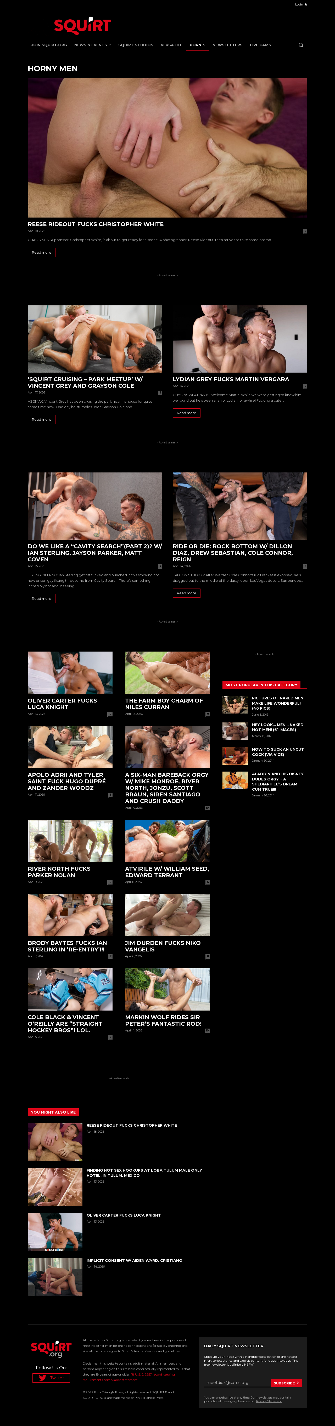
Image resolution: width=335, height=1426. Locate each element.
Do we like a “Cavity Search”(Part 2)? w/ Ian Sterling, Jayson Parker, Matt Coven (95, 553)
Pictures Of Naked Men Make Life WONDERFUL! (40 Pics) (277, 703)
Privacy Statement (269, 1401)
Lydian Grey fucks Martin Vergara (231, 379)
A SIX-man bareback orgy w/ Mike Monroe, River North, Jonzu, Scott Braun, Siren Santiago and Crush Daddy (167, 788)
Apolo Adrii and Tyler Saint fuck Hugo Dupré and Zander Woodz (67, 781)
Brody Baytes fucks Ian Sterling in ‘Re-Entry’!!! (67, 946)
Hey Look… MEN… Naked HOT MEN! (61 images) (278, 727)
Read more (41, 252)
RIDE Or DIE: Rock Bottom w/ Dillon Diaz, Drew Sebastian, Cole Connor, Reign (233, 553)
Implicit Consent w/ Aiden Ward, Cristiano (134, 1260)
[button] (301, 45)
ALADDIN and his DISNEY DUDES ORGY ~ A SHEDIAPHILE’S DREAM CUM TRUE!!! (278, 782)
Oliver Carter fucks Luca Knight (62, 703)
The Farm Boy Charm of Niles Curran (164, 703)
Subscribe (284, 1383)
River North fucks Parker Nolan (59, 872)
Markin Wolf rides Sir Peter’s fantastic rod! (163, 1020)
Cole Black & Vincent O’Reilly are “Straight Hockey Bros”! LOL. (65, 1024)
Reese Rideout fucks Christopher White (96, 224)
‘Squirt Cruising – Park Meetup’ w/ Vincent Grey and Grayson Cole (85, 382)
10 (110, 714)
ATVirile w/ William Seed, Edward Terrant (167, 872)
